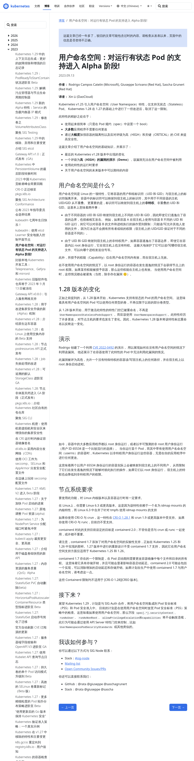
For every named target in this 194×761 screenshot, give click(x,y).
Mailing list (72, 663)
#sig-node (82, 658)
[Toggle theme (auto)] (149, 6)
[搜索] (174, 6)
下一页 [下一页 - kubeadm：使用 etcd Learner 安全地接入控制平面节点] (178, 707)
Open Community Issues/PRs (85, 669)
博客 (62, 20)
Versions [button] (104, 6)
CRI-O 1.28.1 (121, 517)
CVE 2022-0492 (103, 347)
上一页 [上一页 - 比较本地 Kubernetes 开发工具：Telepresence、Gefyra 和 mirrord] (67, 707)
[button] (129, 5)
